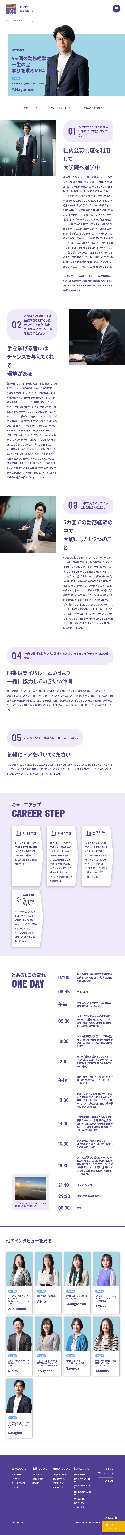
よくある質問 (79, 1507)
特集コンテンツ (59, 1483)
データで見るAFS (18, 1483)
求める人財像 (79, 1499)
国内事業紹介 (37, 1474)
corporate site (18, 1522)
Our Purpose (17, 1478)
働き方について (59, 1478)
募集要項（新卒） (80, 1474)
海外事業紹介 (37, 1478)
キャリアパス (58, 1487)
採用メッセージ (17, 1474)
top (7, 21)
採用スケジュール (81, 1503)
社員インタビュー (19, 21)
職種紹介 (35, 1483)
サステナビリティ (18, 1487)
